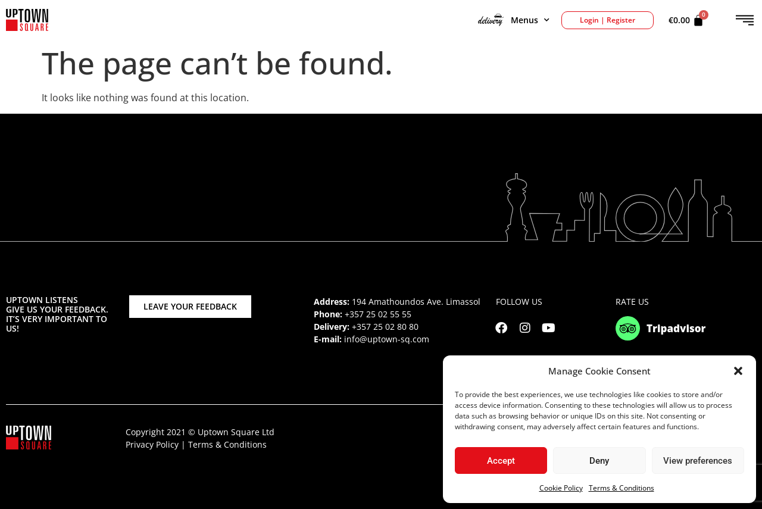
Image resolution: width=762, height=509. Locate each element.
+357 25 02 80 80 (385, 326)
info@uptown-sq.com (386, 339)
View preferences (697, 460)
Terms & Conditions (621, 488)
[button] (738, 371)
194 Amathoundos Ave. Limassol (416, 301)
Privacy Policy (152, 444)
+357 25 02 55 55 (378, 314)
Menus (513, 20)
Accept (501, 460)
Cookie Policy (561, 488)
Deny (599, 460)
